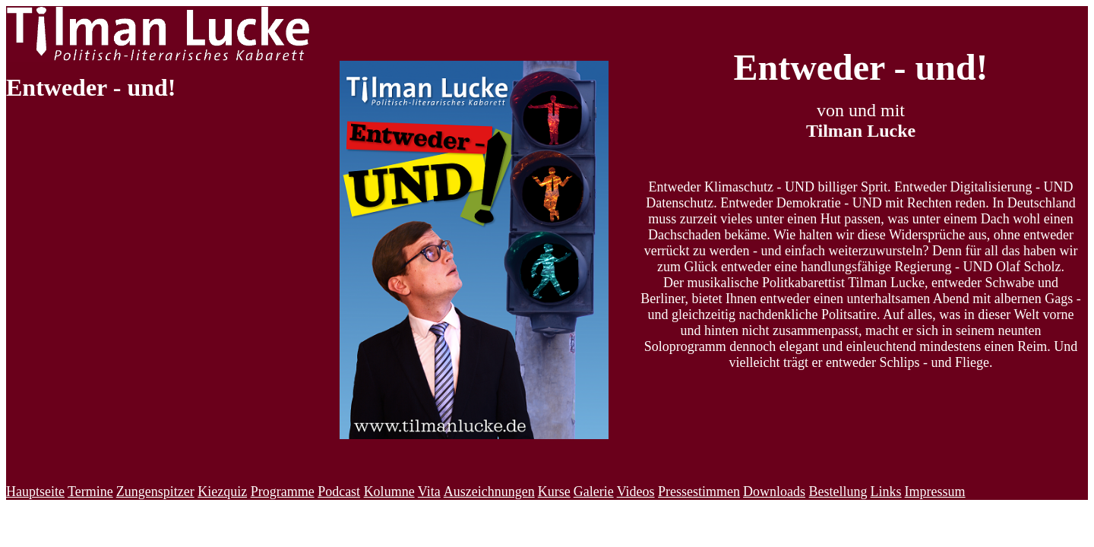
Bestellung (838, 491)
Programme (283, 491)
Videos (636, 491)
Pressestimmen (699, 491)
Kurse (554, 491)
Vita (429, 491)
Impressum (935, 491)
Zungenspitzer (155, 491)
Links (886, 491)
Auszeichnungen (489, 491)
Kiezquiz (222, 491)
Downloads (774, 491)
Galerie (594, 491)
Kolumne (389, 491)
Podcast (339, 491)
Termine (90, 491)
